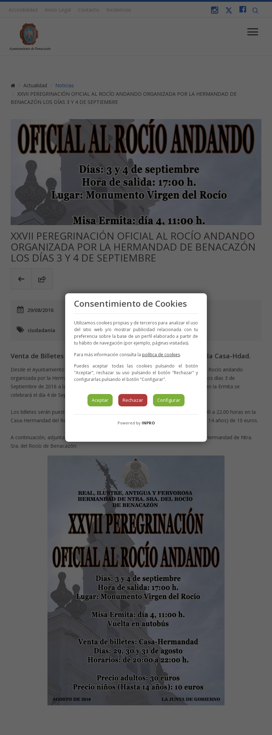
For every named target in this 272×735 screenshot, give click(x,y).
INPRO (148, 422)
